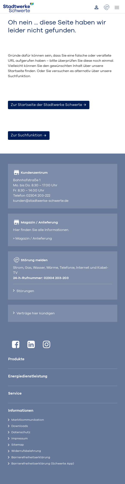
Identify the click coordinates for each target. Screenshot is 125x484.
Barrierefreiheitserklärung (30, 457)
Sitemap (17, 444)
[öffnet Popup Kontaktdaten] (106, 7)
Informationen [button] (20, 410)
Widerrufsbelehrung (26, 450)
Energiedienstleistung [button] (27, 376)
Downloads (19, 426)
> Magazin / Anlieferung (32, 238)
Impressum (19, 438)
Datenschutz (20, 432)
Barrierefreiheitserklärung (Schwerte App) (42, 463)
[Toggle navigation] (117, 7)
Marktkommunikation (27, 419)
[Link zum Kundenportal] (96, 7)
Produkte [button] (16, 359)
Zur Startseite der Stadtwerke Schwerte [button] (49, 105)
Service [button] (15, 393)
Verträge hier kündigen (36, 313)
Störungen (25, 291)
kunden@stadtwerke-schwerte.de (40, 200)
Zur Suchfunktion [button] (29, 135)
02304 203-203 (56, 278)
